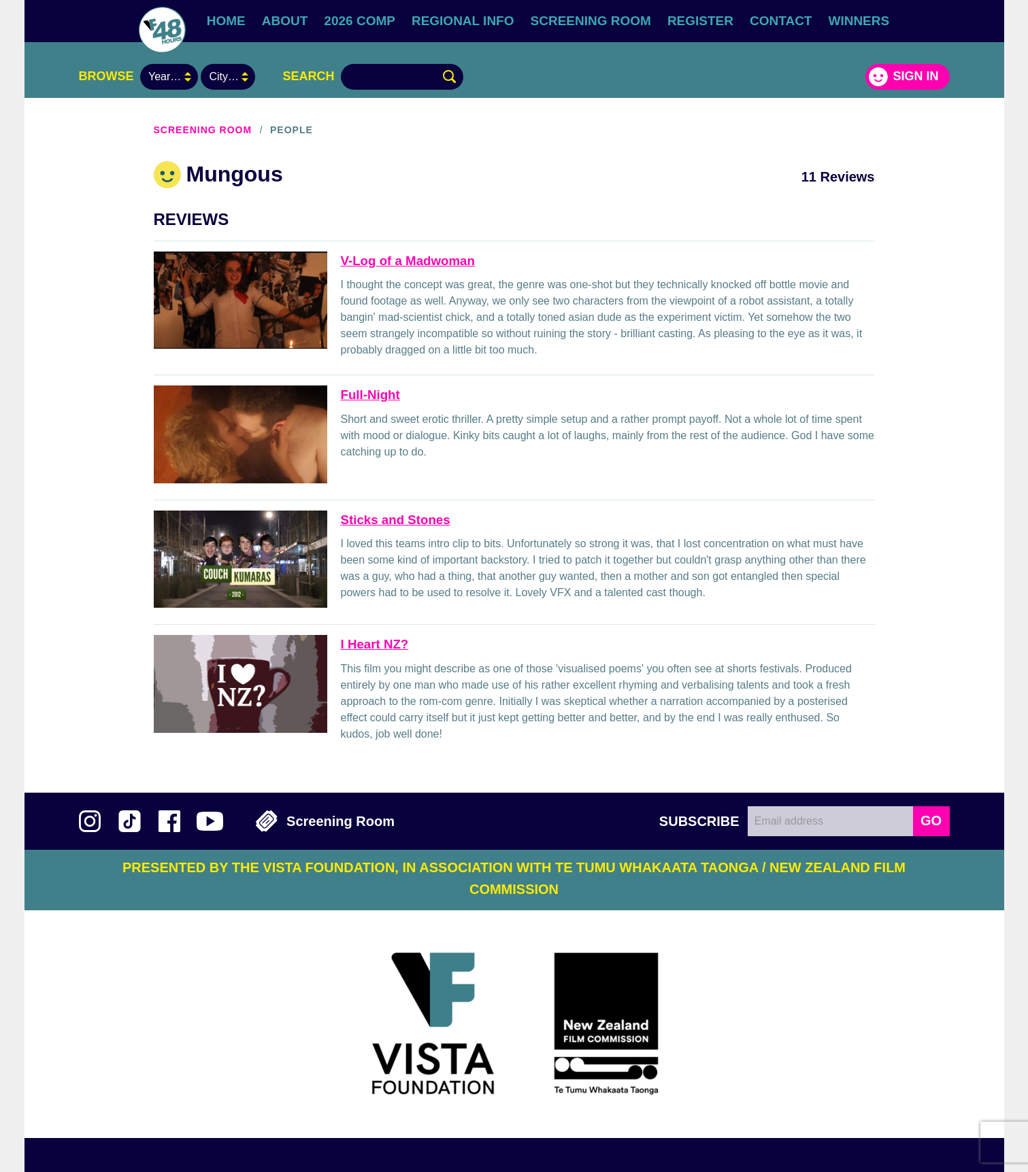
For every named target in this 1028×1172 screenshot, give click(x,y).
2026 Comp (359, 21)
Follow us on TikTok (129, 821)
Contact (781, 21)
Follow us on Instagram (90, 821)
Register (700, 21)
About (285, 21)
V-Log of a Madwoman (408, 261)
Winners (858, 21)
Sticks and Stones (395, 520)
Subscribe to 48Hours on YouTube (210, 821)
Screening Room (591, 21)
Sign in (915, 76)
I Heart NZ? (375, 644)
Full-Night (370, 394)
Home (226, 21)
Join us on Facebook (169, 821)
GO (931, 820)
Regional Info (463, 21)
